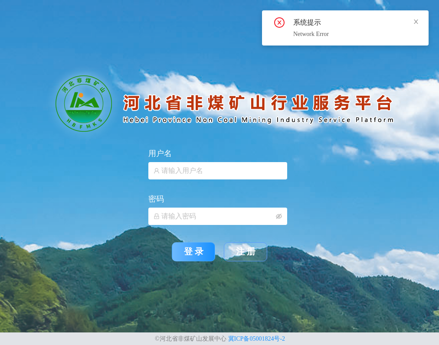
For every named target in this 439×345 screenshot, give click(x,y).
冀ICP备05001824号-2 (256, 338)
